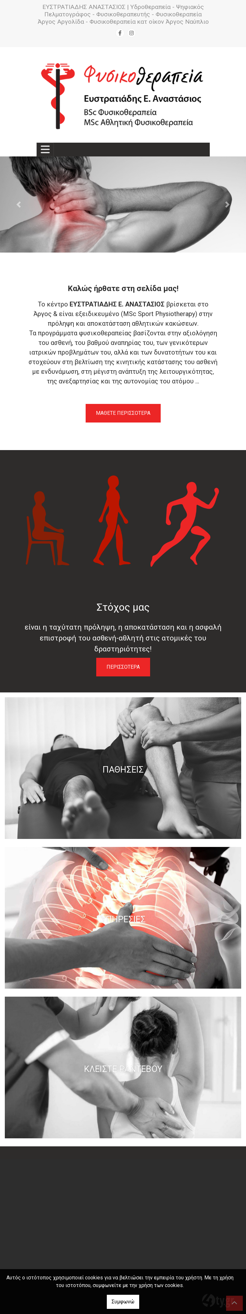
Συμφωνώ (123, 1302)
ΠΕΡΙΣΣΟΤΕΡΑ (123, 667)
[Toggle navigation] (45, 149)
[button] (18, 204)
